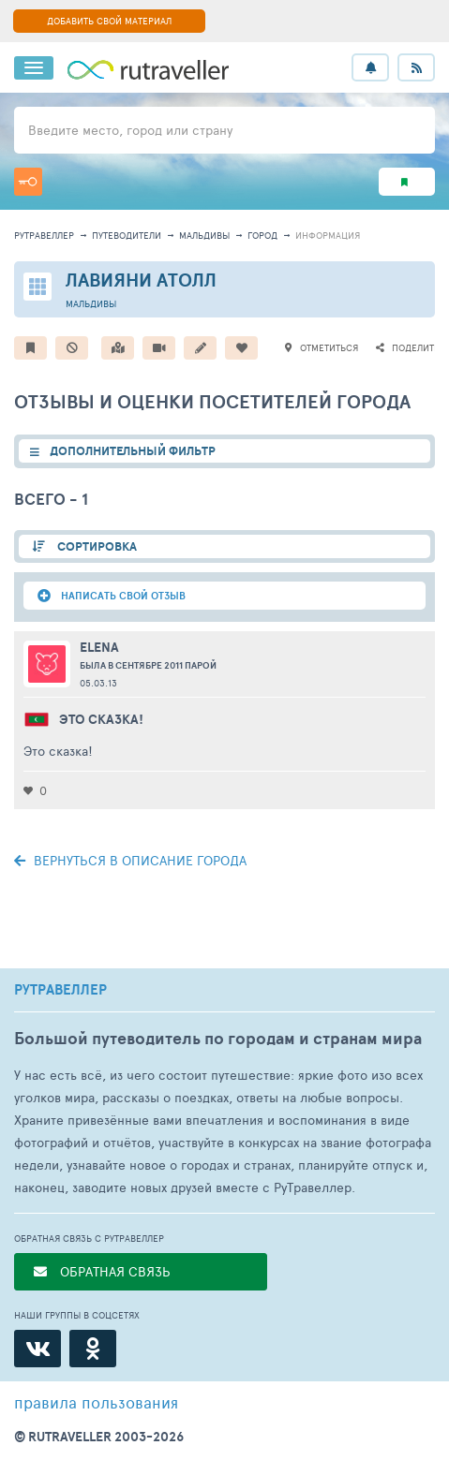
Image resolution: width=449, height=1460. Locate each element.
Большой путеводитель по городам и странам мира (218, 1038)
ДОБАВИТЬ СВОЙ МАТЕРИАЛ (109, 20)
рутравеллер (44, 235)
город (262, 235)
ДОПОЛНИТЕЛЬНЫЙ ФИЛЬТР (133, 451)
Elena (99, 647)
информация (327, 235)
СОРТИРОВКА (95, 546)
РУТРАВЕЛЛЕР (60, 989)
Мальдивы (204, 235)
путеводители (126, 235)
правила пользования (96, 1401)
